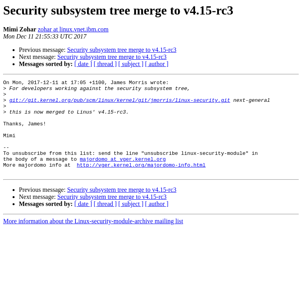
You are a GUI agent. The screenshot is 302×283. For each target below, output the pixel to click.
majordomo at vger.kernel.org (123, 175)
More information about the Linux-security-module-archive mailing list (93, 240)
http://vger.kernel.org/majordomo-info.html (141, 182)
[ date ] (83, 64)
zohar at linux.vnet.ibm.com (73, 29)
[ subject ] (131, 64)
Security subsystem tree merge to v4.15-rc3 (122, 49)
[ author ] (157, 64)
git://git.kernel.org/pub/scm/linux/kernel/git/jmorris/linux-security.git (119, 104)
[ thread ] (105, 64)
